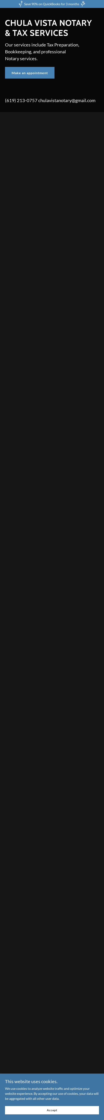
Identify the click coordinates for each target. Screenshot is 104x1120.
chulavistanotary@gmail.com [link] (66, 100)
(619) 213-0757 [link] (21, 100)
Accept (52, 1110)
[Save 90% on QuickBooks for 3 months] (52, 4)
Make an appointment (30, 73)
